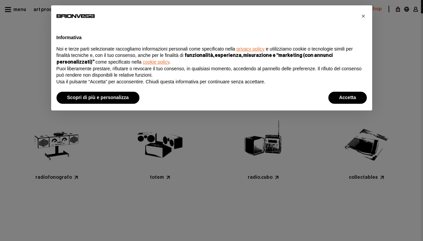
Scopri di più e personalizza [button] (98, 97)
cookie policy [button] (156, 62)
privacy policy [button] (250, 49)
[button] (363, 16)
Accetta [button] (347, 97)
